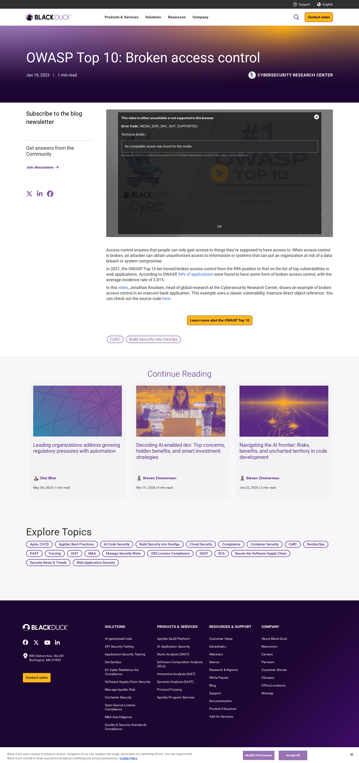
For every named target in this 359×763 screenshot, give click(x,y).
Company (200, 17)
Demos (214, 662)
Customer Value (221, 638)
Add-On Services (221, 716)
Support (304, 4)
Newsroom (269, 646)
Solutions (153, 17)
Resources (177, 17)
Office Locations (273, 685)
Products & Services (122, 17)
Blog (212, 685)
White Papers (218, 677)
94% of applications (195, 274)
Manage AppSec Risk (120, 689)
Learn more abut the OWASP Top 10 (219, 320)
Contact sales (319, 17)
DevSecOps (113, 662)
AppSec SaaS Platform (173, 638)
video (123, 287)
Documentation (220, 701)
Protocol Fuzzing (169, 689)
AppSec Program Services (175, 697)
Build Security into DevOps (153, 339)
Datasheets (217, 646)
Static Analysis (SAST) (173, 654)
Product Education (223, 709)
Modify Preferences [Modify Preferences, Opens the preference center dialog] (258, 755)
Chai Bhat (48, 478)
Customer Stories (274, 670)
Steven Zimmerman (159, 478)
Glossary (267, 677)
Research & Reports (223, 670)
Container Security (118, 697)
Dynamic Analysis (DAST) (175, 682)
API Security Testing (119, 646)
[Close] (352, 754)
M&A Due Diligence (118, 717)
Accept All (293, 755)
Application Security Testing (125, 654)
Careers (267, 654)
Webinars (216, 654)
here (166, 298)
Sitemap (267, 693)
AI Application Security (173, 646)
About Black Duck (274, 638)
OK (219, 226)
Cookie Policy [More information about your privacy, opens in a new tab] (128, 758)
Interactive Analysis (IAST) (176, 674)
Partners (267, 662)
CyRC (115, 339)
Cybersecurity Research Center (295, 75)
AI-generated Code (118, 638)
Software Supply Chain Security (127, 682)
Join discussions (40, 167)
